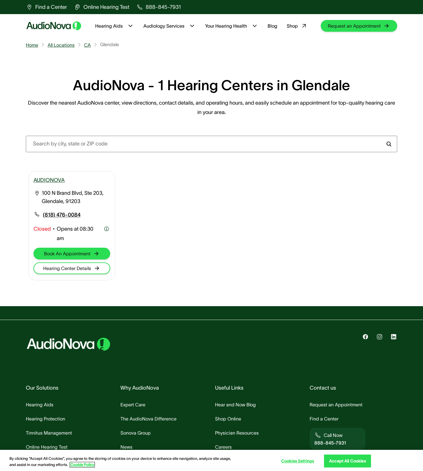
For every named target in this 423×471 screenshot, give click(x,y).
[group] (46, 7)
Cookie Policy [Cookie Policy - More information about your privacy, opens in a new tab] (82, 464)
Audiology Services (169, 25)
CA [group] (87, 45)
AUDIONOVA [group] (49, 180)
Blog (272, 26)
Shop (297, 25)
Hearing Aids (114, 25)
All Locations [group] (61, 45)
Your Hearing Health (231, 25)
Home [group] (32, 45)
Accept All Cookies (347, 461)
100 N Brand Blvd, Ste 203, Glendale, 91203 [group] (72, 197)
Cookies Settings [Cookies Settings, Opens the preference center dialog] (297, 461)
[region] (211, 460)
